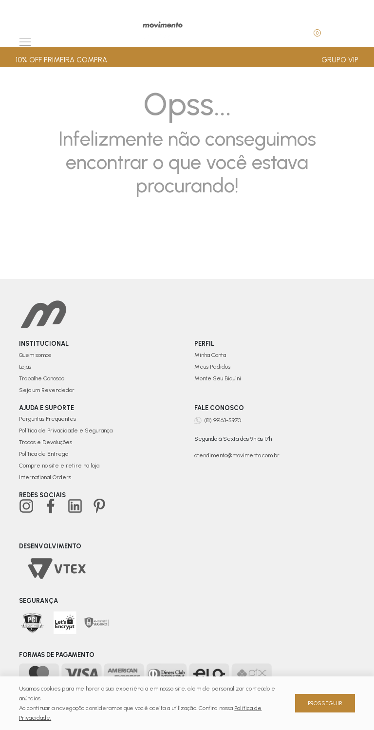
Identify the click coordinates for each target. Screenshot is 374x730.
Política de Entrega (43, 453)
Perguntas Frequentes (47, 418)
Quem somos (35, 355)
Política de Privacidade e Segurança (65, 430)
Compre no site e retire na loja (59, 465)
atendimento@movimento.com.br (237, 455)
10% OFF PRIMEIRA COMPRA (61, 60)
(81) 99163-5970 (222, 420)
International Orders (45, 477)
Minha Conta (210, 355)
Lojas (25, 366)
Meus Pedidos (212, 366)
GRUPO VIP (339, 60)
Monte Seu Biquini (217, 378)
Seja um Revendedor (47, 390)
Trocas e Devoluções (45, 442)
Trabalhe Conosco (41, 378)
